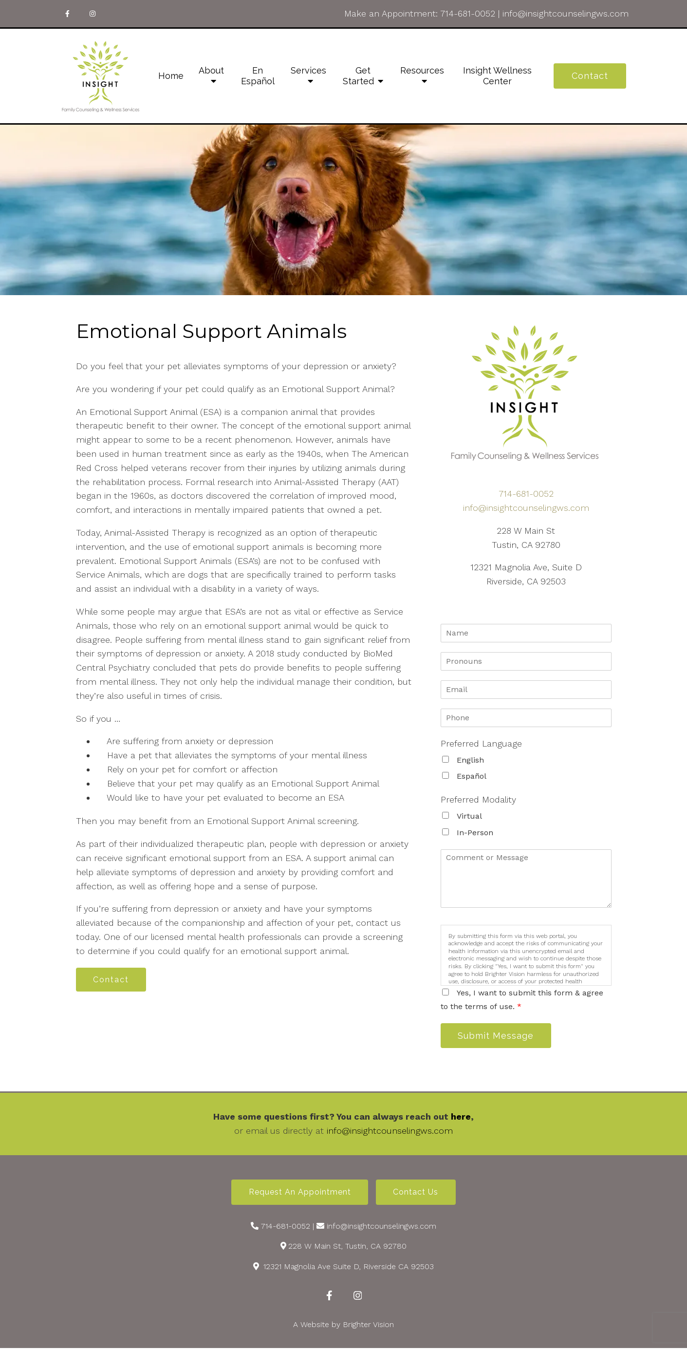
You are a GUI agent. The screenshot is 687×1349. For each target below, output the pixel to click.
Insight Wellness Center (497, 75)
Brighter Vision (368, 1325)
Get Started (358, 75)
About (211, 70)
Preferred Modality (478, 799)
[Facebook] (67, 13)
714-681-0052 (467, 13)
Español (471, 776)
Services (308, 70)
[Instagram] (93, 13)
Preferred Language (481, 743)
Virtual (469, 816)
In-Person (475, 832)
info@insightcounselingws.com (565, 13)
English (470, 760)
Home (171, 76)
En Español (258, 75)
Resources (422, 70)
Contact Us (416, 1193)
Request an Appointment (299, 1193)
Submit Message (497, 1035)
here (461, 1117)
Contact (590, 76)
